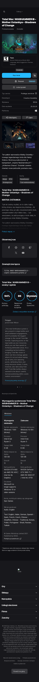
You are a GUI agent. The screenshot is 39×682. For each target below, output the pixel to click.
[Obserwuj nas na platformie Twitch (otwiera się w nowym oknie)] (30, 247)
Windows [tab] (8, 414)
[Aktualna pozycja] (8, 145)
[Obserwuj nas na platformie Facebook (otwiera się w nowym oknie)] (8, 247)
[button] (19, 231)
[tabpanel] (19, 455)
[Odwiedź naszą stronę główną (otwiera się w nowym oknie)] (16, 247)
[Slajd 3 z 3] (30, 145)
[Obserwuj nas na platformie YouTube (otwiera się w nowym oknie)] (23, 253)
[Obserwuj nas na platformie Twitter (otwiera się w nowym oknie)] (16, 253)
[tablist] (19, 413)
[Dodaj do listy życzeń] (19, 87)
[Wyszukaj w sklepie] (4, 11)
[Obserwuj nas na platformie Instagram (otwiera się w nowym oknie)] (23, 247)
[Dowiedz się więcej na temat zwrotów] (36, 93)
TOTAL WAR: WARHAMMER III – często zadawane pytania (16, 272)
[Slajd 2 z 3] (19, 145)
